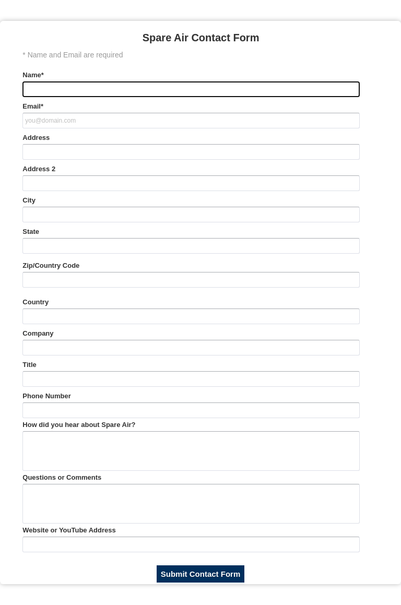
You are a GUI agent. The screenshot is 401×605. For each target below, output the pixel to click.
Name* (32, 75)
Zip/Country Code (50, 265)
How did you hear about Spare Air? (78, 425)
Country (35, 302)
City (29, 200)
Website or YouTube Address (68, 530)
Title (29, 365)
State (30, 231)
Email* (32, 106)
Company (37, 333)
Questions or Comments (61, 477)
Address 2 (38, 169)
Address (36, 137)
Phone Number (46, 396)
